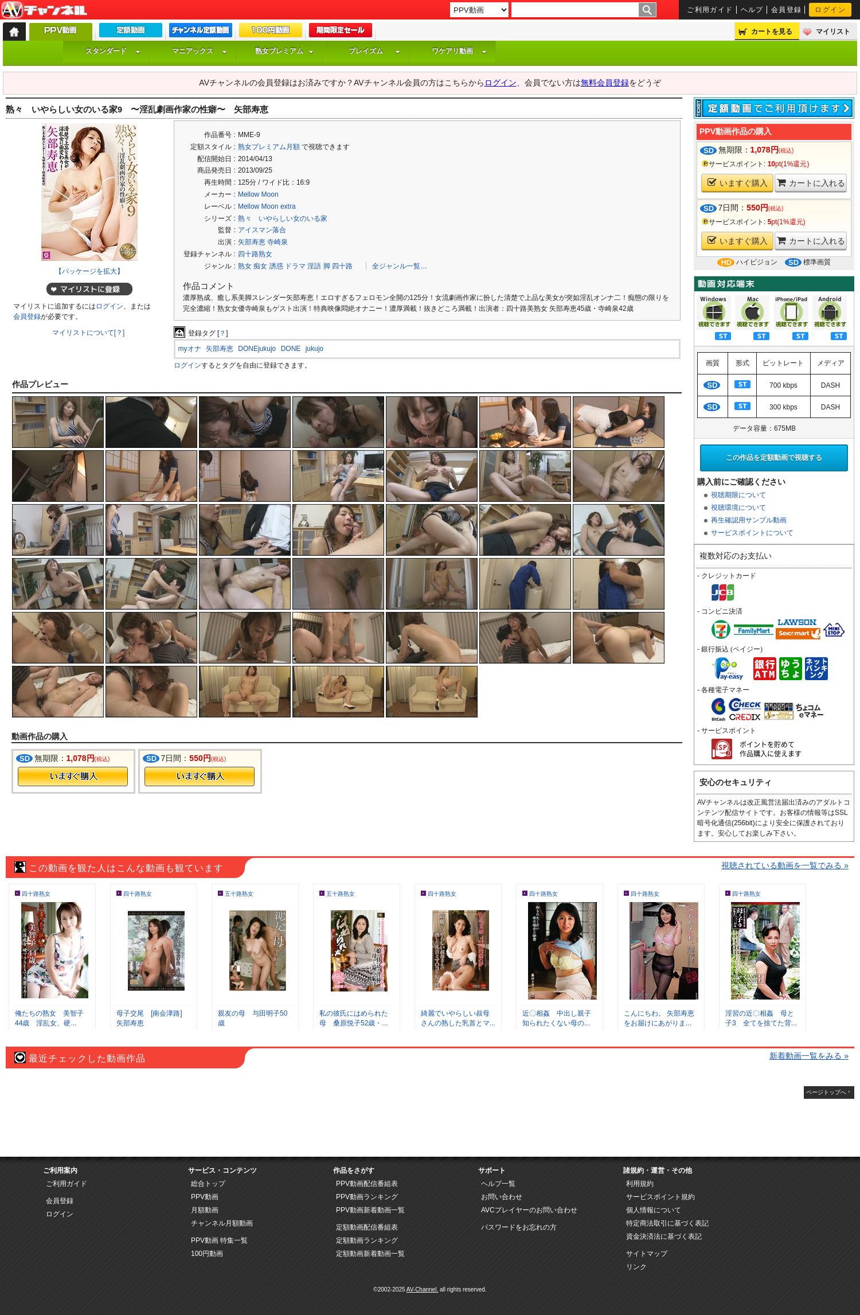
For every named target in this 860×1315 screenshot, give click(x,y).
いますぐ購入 (737, 183)
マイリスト (833, 32)
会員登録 (786, 10)
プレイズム (374, 51)
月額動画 (204, 1210)
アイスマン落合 (262, 230)
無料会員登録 (605, 82)
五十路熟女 (239, 894)
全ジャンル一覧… (399, 266)
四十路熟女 (255, 254)
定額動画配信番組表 (367, 1227)
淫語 (314, 266)
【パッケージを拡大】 (89, 271)
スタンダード (112, 51)
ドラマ (295, 266)
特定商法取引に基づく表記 (667, 1223)
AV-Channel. (422, 1289)
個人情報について (653, 1210)
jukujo (314, 349)
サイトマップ (646, 1254)
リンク (636, 1267)
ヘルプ (752, 10)
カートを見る (771, 32)
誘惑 (276, 266)
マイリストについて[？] (88, 333)
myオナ (189, 349)
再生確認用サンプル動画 (749, 520)
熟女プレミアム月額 (269, 147)
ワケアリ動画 (459, 51)
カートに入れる (811, 183)
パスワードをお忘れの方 (519, 1227)
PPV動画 (204, 1197)
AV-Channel (44, 10)
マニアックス (199, 51)
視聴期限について (738, 495)
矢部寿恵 (251, 242)
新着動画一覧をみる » (809, 1055)
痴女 (260, 266)
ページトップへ (826, 1092)
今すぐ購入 (73, 776)
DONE (291, 349)
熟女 (245, 266)
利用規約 (640, 1184)
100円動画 (207, 1254)
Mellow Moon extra (267, 206)
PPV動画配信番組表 (367, 1184)
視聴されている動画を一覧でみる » (785, 865)
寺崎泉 (277, 242)
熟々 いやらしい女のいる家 (282, 218)
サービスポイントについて (752, 533)
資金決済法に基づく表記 (664, 1236)
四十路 (342, 266)
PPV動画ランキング (367, 1197)
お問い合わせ (501, 1197)
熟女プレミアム (284, 51)
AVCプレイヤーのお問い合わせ (529, 1210)
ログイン (830, 10)
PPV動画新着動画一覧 (370, 1210)
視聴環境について (738, 508)
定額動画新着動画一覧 (370, 1254)
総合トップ (208, 1184)
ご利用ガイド (710, 10)
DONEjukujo (257, 349)
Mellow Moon (258, 194)
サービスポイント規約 (660, 1197)
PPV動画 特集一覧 (219, 1240)
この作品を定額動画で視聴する (774, 458)
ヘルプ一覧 (498, 1184)
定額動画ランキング (367, 1240)
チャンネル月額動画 (222, 1223)
